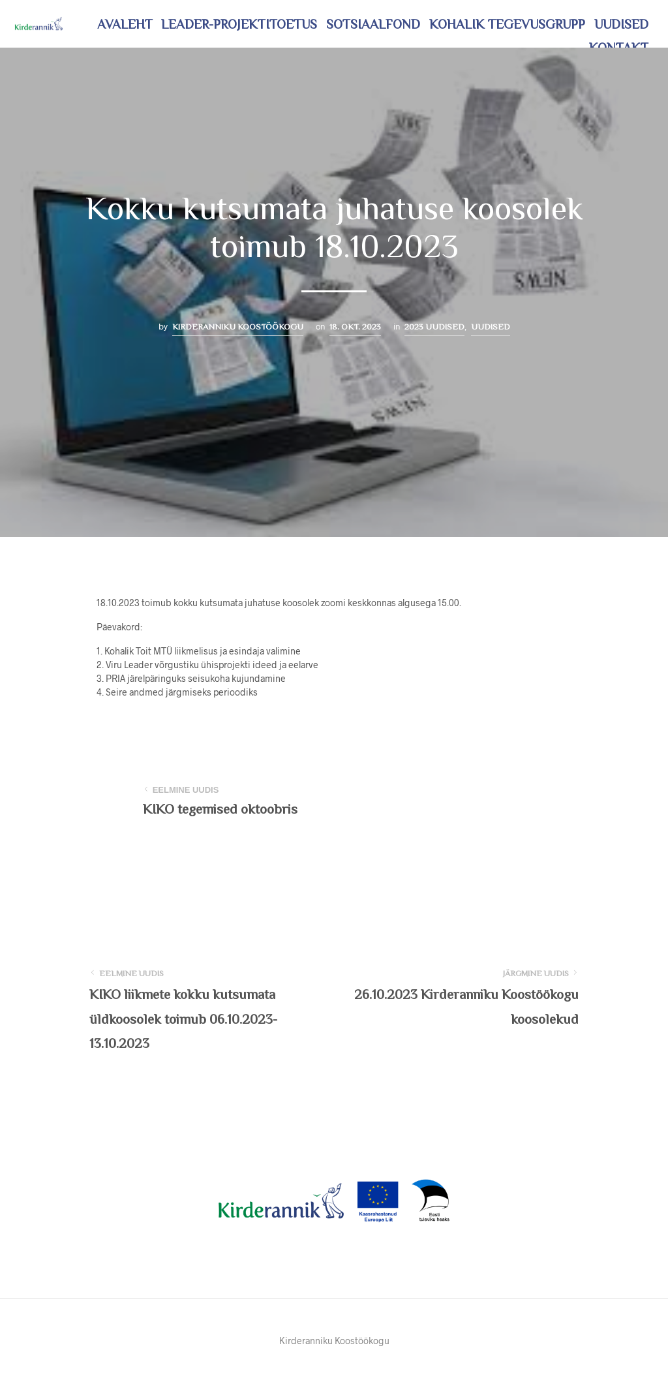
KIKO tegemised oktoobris (220, 809)
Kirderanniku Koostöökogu (237, 326)
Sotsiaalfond (373, 24)
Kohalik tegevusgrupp (507, 24)
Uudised (621, 24)
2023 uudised (434, 326)
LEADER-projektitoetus (239, 24)
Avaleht (125, 24)
